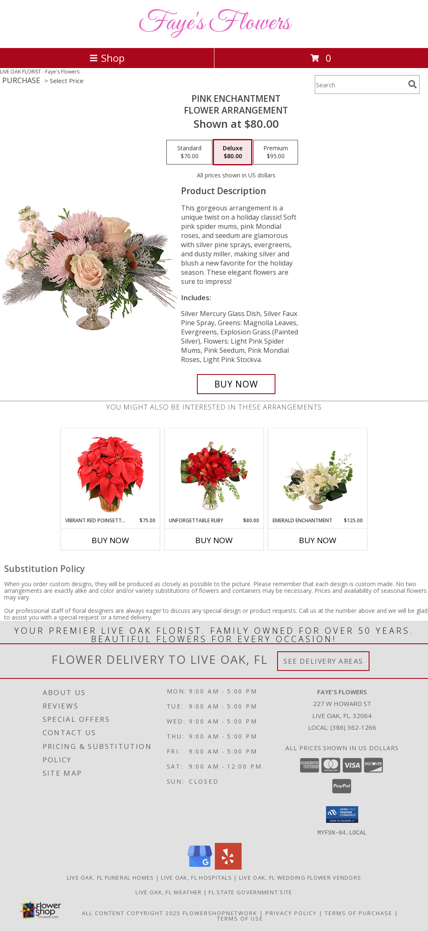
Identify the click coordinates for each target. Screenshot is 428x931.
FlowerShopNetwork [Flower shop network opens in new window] (220, 912)
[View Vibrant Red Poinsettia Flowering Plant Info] (110, 472)
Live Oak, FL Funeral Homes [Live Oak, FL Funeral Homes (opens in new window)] (110, 877)
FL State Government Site (250, 892)
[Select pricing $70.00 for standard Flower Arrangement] (189, 152)
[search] (412, 84)
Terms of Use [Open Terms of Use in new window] (240, 918)
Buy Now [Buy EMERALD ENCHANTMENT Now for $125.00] (317, 540)
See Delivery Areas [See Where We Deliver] (323, 661)
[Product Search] (360, 85)
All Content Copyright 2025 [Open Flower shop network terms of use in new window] (131, 912)
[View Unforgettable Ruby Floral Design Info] (214, 472)
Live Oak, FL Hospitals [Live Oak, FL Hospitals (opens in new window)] (196, 877)
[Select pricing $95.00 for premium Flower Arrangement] (276, 152)
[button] (342, 814)
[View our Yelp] (228, 867)
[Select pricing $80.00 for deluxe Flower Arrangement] (232, 152)
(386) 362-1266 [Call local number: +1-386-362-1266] (353, 727)
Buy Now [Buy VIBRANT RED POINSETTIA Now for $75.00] (110, 540)
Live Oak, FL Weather (168, 892)
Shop (107, 58)
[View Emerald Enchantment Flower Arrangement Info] (318, 472)
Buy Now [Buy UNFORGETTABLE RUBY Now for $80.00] (214, 540)
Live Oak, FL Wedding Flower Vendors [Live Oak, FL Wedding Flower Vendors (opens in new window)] (300, 877)
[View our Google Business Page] (199, 867)
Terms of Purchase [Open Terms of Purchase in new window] (358, 912)
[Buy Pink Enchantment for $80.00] (236, 384)
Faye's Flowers (214, 23)
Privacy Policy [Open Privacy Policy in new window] (291, 912)
